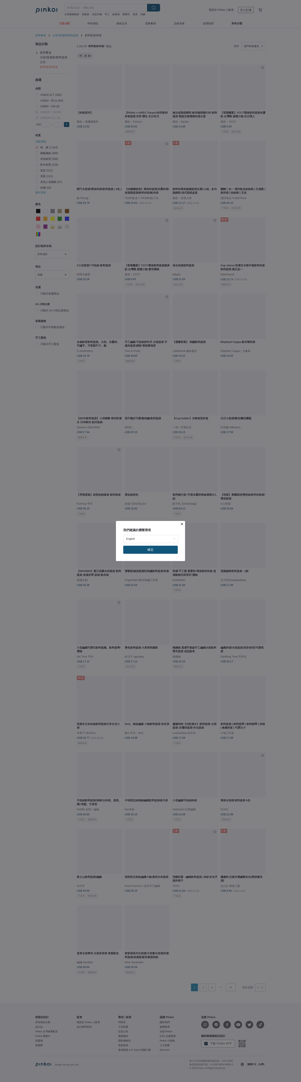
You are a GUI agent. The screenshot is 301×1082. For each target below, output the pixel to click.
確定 (150, 549)
